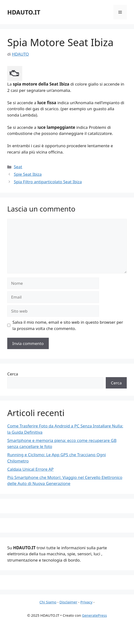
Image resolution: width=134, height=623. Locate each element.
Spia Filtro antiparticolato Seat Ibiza (48, 181)
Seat (18, 166)
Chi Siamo (47, 602)
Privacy (86, 602)
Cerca (12, 374)
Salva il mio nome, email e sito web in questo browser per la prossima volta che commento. (68, 325)
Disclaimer (68, 602)
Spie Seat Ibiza (28, 174)
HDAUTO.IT (23, 12)
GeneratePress (94, 615)
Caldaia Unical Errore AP (30, 469)
